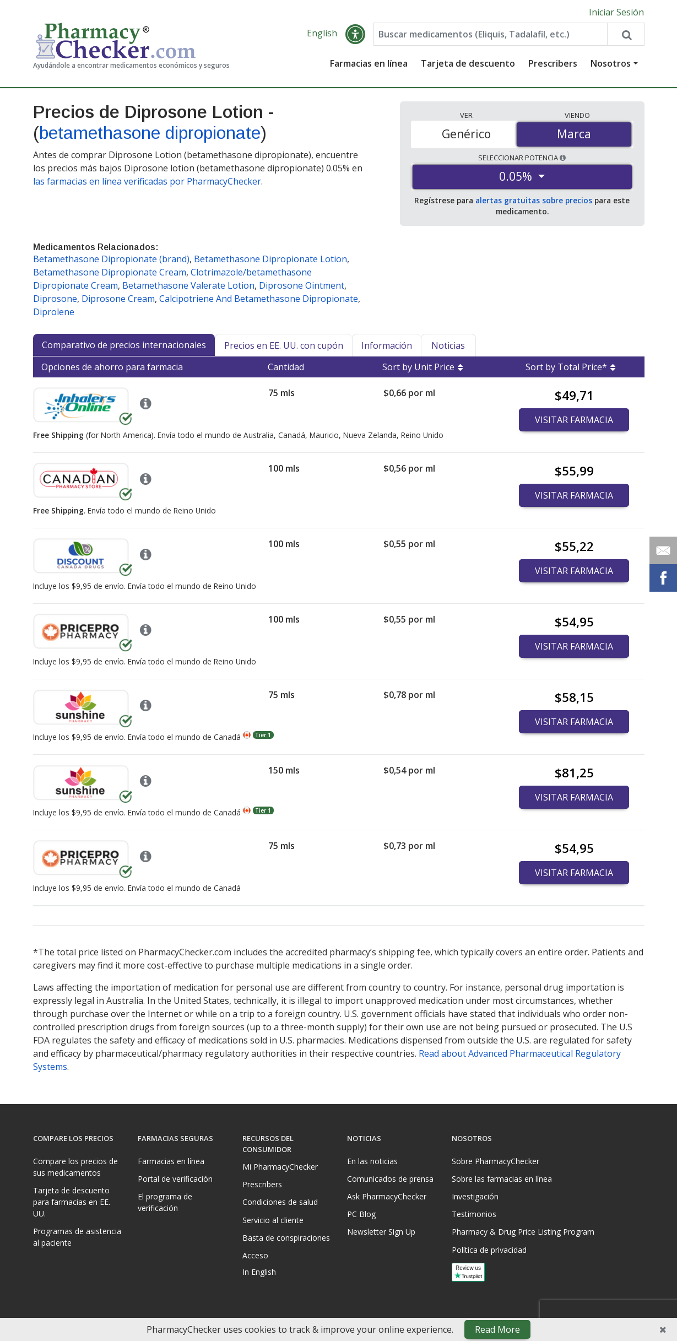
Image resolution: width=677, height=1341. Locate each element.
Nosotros (611, 63)
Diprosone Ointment (301, 285)
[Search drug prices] (625, 34)
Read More (497, 1329)
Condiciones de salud (280, 1202)
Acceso (255, 1255)
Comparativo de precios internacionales (124, 345)
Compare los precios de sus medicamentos (75, 1167)
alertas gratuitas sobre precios (533, 200)
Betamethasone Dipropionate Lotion (270, 259)
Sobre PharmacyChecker (495, 1161)
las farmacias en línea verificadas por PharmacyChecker (147, 181)
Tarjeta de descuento (468, 63)
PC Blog (361, 1214)
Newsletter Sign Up (381, 1231)
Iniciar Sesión (616, 12)
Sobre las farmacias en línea (502, 1179)
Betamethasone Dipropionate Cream (109, 272)
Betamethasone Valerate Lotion (188, 285)
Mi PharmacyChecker (280, 1166)
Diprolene (53, 312)
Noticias (448, 345)
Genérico (466, 134)
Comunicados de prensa (390, 1179)
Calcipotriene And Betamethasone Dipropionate (258, 299)
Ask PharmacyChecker (386, 1196)
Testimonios (474, 1214)
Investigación (475, 1196)
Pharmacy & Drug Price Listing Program (523, 1231)
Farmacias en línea (369, 63)
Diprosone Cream (118, 299)
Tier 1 (263, 735)
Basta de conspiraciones (286, 1237)
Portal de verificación (175, 1179)
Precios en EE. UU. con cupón (283, 345)
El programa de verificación (165, 1202)
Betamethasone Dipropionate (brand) (111, 259)
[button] (355, 34)
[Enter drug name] (490, 34)
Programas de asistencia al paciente (77, 1237)
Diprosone (55, 299)
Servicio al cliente (273, 1220)
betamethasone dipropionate (150, 133)
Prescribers (552, 63)
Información (386, 345)
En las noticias (372, 1161)
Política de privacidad (489, 1250)
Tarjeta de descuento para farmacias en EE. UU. (71, 1202)
